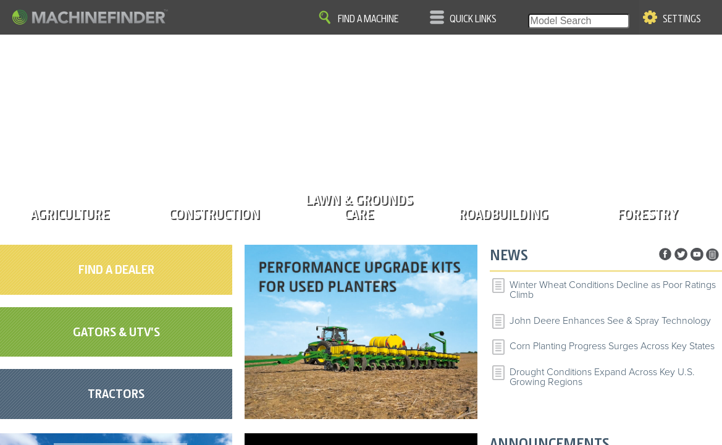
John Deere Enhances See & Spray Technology (610, 321)
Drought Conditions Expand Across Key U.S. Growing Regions (602, 377)
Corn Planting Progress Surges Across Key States (612, 346)
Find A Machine (368, 19)
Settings (682, 19)
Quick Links (473, 19)
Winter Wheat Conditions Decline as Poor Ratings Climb (613, 290)
